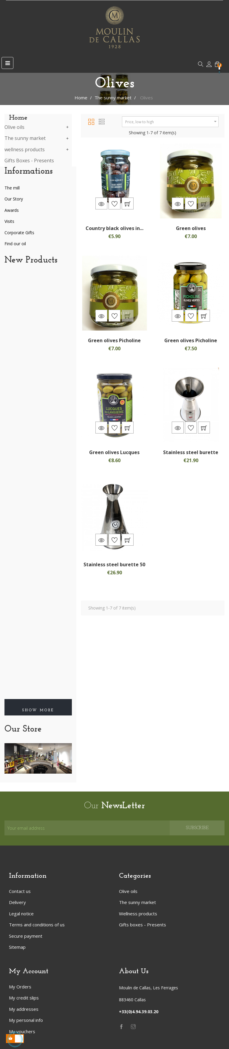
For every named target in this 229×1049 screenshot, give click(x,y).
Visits (9, 221)
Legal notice (21, 914)
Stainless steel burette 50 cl (114, 567)
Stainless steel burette (190, 452)
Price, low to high (171, 121)
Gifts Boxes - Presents (29, 160)
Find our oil (15, 243)
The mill (12, 188)
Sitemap (17, 947)
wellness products (24, 149)
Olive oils (14, 127)
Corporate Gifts (19, 232)
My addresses (23, 1009)
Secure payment (25, 936)
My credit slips (24, 998)
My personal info (26, 1020)
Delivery (17, 902)
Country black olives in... (114, 228)
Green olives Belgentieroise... (190, 231)
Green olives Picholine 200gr (114, 343)
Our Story (13, 199)
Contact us (20, 891)
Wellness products (138, 914)
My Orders (20, 987)
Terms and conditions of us (37, 925)
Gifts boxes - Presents (142, 925)
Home (18, 117)
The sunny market (25, 138)
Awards (11, 210)
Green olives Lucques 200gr (114, 455)
